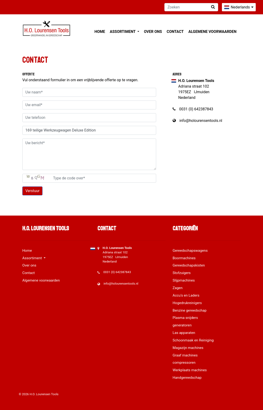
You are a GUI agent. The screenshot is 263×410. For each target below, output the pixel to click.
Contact (175, 31)
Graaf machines (185, 355)
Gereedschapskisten (189, 265)
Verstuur (32, 191)
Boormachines (184, 258)
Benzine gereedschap (190, 310)
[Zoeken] (191, 7)
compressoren (184, 362)
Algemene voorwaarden (212, 31)
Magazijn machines (188, 348)
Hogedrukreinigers (187, 303)
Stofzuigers (182, 273)
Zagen (177, 288)
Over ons (153, 31)
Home (99, 31)
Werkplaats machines (190, 370)
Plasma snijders (185, 318)
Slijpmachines (184, 280)
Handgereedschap (187, 377)
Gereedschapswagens (190, 250)
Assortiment (123, 31)
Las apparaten (184, 333)
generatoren (182, 325)
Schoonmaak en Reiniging (193, 340)
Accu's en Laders (186, 295)
